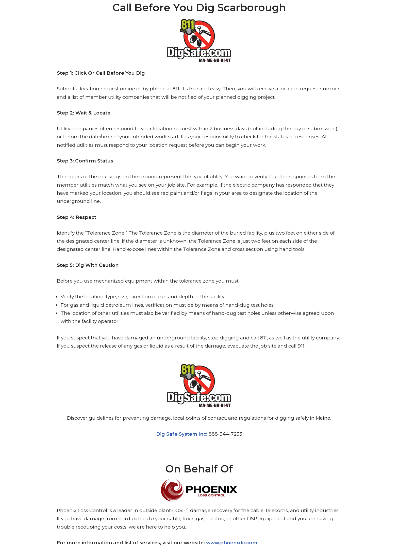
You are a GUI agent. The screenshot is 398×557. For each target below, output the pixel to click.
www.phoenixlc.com (231, 543)
